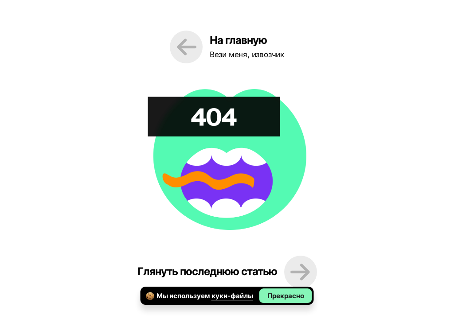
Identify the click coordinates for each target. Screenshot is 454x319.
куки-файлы (232, 296)
